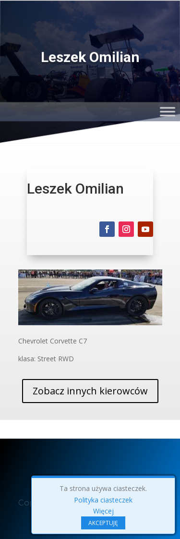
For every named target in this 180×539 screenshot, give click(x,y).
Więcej (103, 510)
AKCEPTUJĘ (103, 523)
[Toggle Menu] (167, 111)
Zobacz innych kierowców (90, 390)
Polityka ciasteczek (103, 499)
